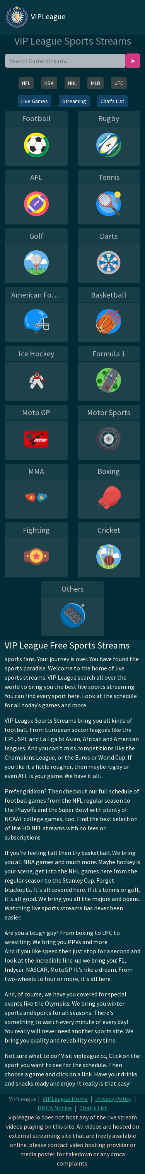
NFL (26, 83)
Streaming (74, 101)
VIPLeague (35, 17)
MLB (95, 83)
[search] (65, 60)
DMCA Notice (55, 1108)
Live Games (34, 101)
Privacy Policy (113, 1098)
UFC (118, 83)
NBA (49, 83)
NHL (72, 83)
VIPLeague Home (65, 1098)
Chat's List (112, 101)
